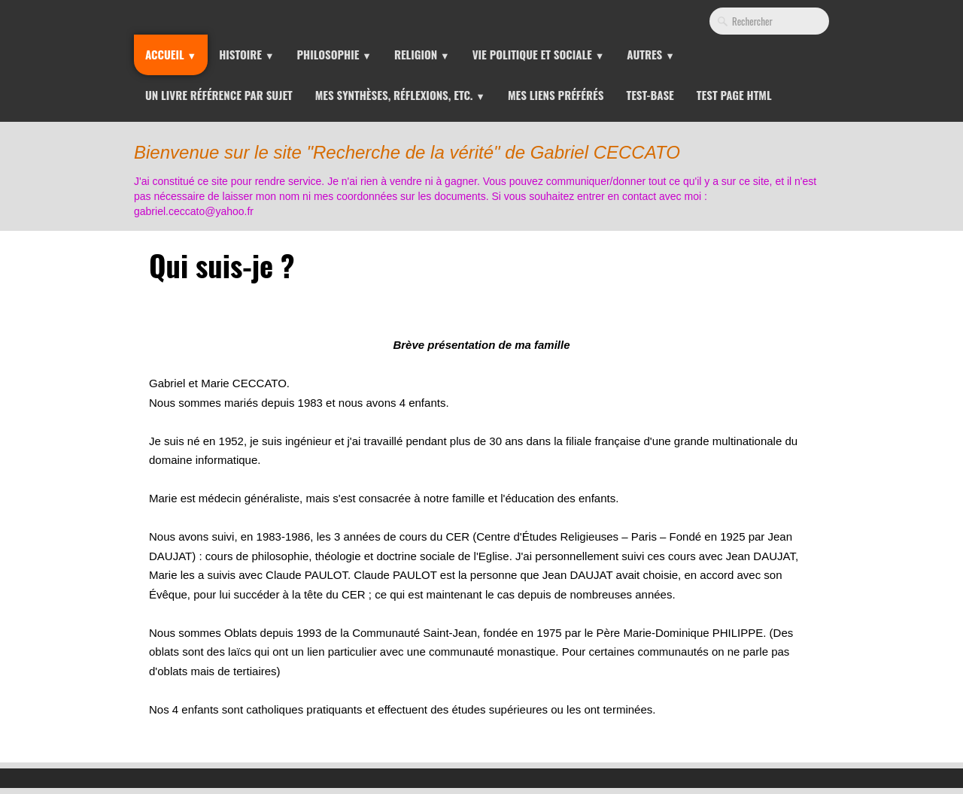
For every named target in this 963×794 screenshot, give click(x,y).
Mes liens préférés (556, 94)
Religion (422, 54)
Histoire (246, 54)
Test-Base (649, 94)
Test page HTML (734, 94)
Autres (651, 54)
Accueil (170, 54)
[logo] (484, 176)
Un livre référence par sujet (219, 94)
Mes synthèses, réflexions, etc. (400, 94)
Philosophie (334, 54)
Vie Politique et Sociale (538, 54)
